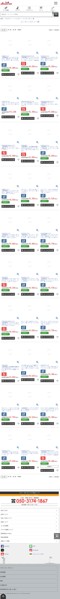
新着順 (19, 29)
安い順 (9, 29)
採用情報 (3, 572)
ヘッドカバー (17, 18)
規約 (1, 581)
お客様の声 (3, 585)
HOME (1, 18)
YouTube (5, 554)
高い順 (14, 29)
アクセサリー (8, 18)
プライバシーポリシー (7, 568)
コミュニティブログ (36, 554)
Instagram (33, 550)
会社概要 (3, 576)
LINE (32, 546)
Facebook (5, 546)
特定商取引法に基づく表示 (8, 589)
